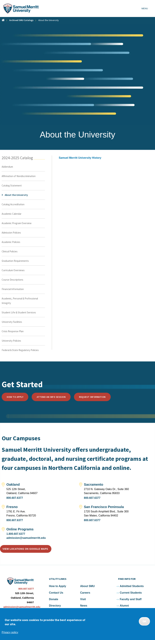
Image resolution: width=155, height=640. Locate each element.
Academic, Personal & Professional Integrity (20, 301)
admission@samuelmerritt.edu (26, 537)
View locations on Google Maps (25, 549)
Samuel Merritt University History (80, 157)
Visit (83, 599)
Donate (53, 599)
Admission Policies (11, 232)
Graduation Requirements (15, 260)
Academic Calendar (11, 213)
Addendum (7, 166)
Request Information (92, 396)
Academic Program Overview (17, 223)
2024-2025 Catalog (17, 157)
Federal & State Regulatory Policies (20, 350)
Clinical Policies (10, 251)
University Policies (11, 340)
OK (144, 621)
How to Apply (15, 396)
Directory (55, 605)
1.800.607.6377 (15, 533)
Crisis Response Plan (13, 331)
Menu (145, 8)
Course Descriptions (12, 279)
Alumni (124, 605)
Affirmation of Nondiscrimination (19, 176)
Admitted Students (132, 586)
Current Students (131, 592)
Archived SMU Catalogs (21, 20)
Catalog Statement (12, 185)
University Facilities (12, 321)
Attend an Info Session (51, 396)
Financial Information (13, 289)
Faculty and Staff (131, 599)
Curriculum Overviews (13, 270)
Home (3, 20)
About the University (16, 195)
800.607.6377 (14, 497)
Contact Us (56, 592)
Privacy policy (10, 632)
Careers (85, 592)
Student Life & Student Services (19, 312)
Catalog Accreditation (13, 204)
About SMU (87, 586)
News (83, 605)
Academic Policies (11, 242)
